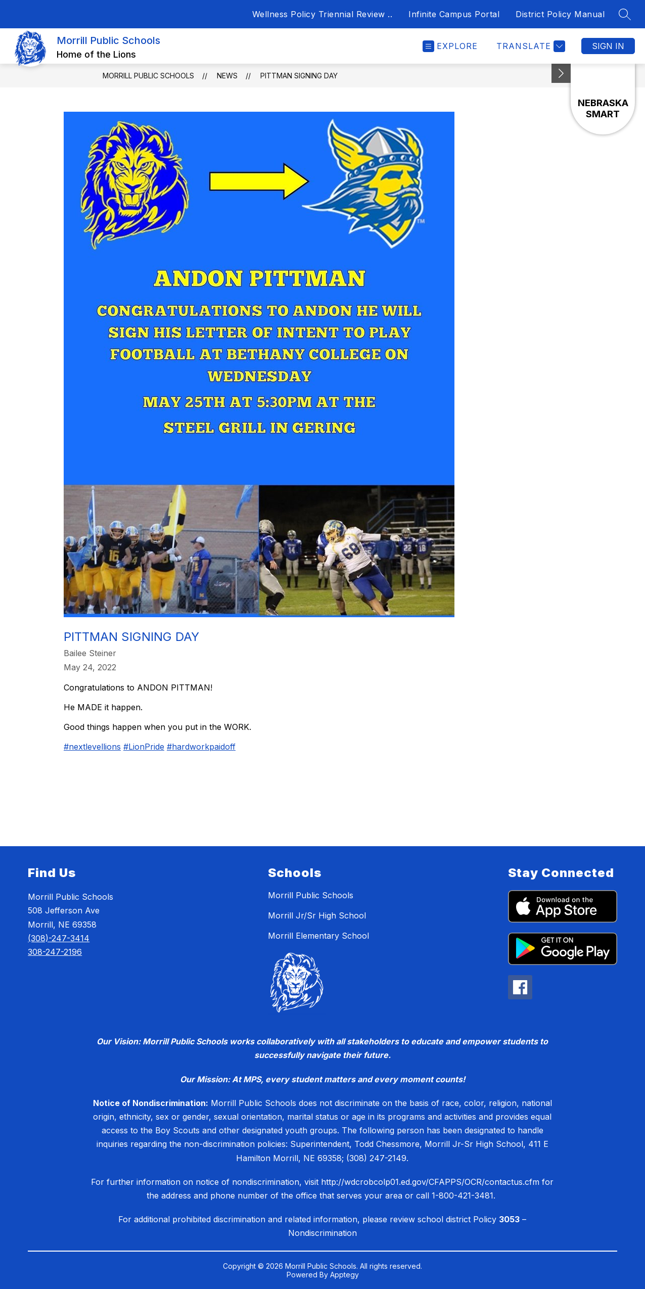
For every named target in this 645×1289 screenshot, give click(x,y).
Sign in (608, 46)
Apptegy (344, 1274)
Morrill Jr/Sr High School (317, 915)
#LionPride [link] (143, 747)
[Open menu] (450, 46)
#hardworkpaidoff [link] (201, 747)
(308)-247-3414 (58, 938)
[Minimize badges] (561, 73)
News (227, 75)
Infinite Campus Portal (453, 14)
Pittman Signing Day (299, 75)
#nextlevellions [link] (92, 747)
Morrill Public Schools (148, 75)
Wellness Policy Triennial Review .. (322, 14)
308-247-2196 (55, 952)
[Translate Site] (529, 46)
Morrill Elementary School (318, 936)
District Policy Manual (560, 14)
